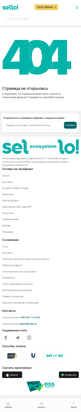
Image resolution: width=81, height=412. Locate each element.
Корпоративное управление (17, 290)
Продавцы (7, 231)
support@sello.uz (28, 323)
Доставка (7, 182)
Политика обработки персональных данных (25, 259)
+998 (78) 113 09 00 (30, 317)
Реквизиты (8, 194)
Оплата (6, 175)
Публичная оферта (12, 265)
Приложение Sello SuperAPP (17, 206)
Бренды (6, 225)
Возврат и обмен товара (15, 188)
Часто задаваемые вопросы (17, 284)
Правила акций (10, 219)
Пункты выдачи (10, 200)
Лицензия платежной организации (20, 302)
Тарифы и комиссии (12, 296)
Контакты (7, 253)
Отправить (70, 125)
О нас (5, 246)
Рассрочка (8, 213)
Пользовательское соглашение (19, 271)
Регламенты (8, 277)
